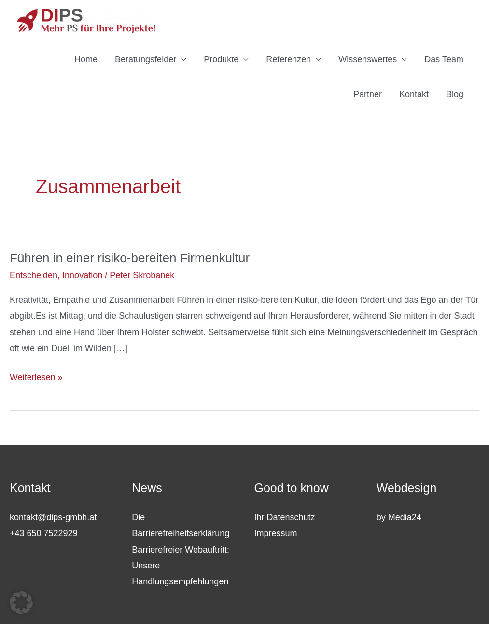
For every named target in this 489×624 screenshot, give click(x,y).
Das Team (443, 59)
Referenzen (288, 59)
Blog (454, 94)
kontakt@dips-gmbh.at (53, 517)
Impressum (275, 533)
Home (86, 59)
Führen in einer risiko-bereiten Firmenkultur (130, 258)
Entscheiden (33, 275)
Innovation (82, 275)
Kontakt (414, 94)
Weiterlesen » (36, 377)
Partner (367, 94)
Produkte (221, 59)
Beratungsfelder (145, 59)
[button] (21, 602)
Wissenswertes (367, 59)
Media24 (404, 517)
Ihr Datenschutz (284, 517)
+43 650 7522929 (44, 533)
